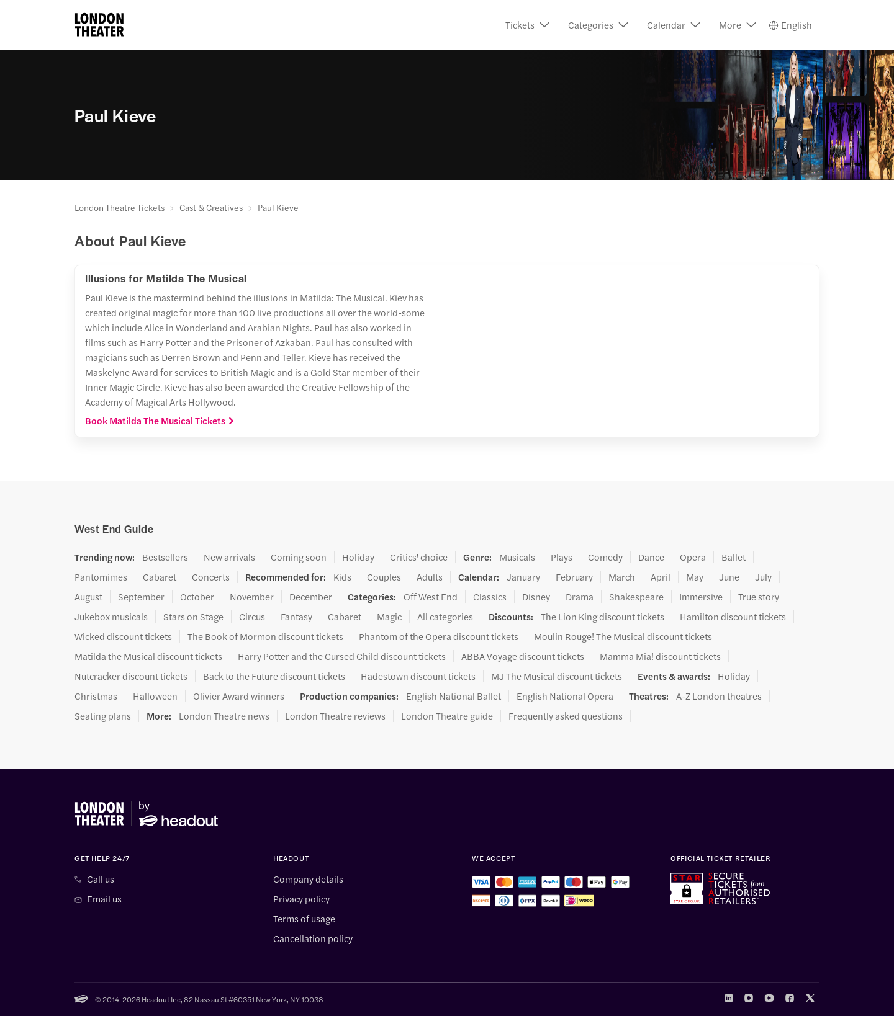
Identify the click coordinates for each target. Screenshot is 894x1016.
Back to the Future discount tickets (274, 676)
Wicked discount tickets (123, 636)
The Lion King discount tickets (602, 616)
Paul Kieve (278, 207)
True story (758, 596)
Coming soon (299, 557)
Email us (104, 899)
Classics (490, 596)
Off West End (431, 596)
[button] (527, 24)
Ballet (733, 557)
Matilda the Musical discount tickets (148, 656)
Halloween (155, 696)
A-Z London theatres (719, 696)
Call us (100, 879)
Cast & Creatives (211, 207)
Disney (536, 596)
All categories (445, 616)
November (252, 596)
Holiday (358, 557)
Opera (693, 557)
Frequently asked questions (565, 716)
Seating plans (102, 716)
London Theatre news (224, 716)
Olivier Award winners (238, 696)
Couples (384, 577)
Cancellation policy (313, 938)
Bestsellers (165, 557)
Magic (389, 616)
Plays (561, 557)
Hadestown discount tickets (418, 676)
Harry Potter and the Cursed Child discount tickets (342, 656)
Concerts (211, 577)
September (141, 596)
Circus (252, 616)
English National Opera (565, 696)
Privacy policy (301, 899)
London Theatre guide (447, 716)
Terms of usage (304, 918)
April (660, 577)
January (523, 577)
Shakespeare (636, 596)
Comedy (605, 557)
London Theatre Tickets (119, 207)
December (310, 596)
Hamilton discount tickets (733, 616)
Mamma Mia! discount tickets (660, 656)
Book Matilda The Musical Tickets (160, 420)
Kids (342, 577)
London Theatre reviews (335, 716)
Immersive (701, 596)
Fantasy (296, 616)
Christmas (95, 696)
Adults (430, 577)
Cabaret (159, 577)
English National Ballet (453, 696)
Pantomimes (100, 577)
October (197, 596)
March (621, 577)
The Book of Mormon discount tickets (265, 636)
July (763, 577)
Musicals (517, 557)
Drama (580, 596)
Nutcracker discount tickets (130, 676)
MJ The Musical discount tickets (556, 676)
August (88, 596)
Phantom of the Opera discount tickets (438, 636)
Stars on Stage (193, 616)
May (694, 577)
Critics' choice (419, 557)
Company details (308, 879)
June (729, 577)
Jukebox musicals (111, 616)
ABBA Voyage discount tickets (522, 656)
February (574, 577)
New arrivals (229, 557)
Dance (651, 557)
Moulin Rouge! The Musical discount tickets (623, 636)
